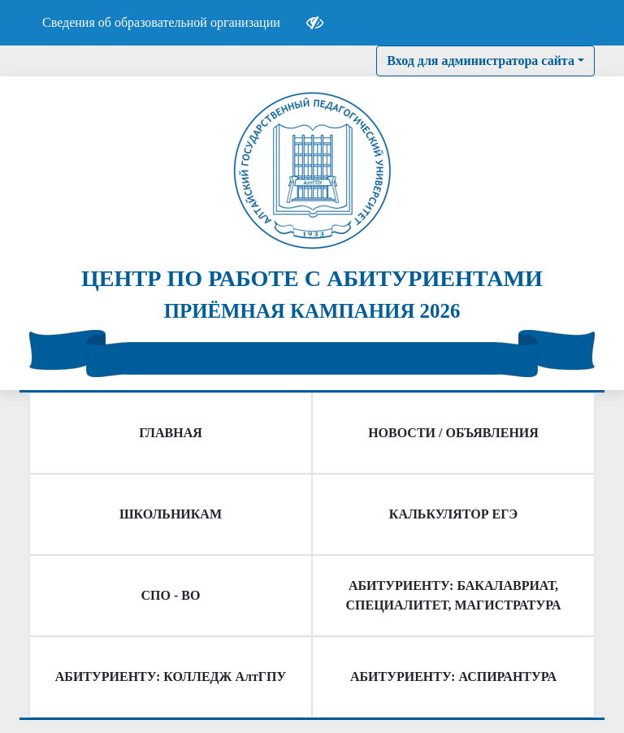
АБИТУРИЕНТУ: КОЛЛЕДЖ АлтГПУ (170, 676)
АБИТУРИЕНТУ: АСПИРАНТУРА (453, 676)
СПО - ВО (171, 595)
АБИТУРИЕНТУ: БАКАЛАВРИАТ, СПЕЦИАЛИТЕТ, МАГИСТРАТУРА (453, 595)
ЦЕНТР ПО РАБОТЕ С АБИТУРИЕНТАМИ (312, 278)
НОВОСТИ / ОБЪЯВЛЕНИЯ (453, 433)
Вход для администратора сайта (480, 60)
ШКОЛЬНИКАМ (170, 514)
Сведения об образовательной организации (161, 22)
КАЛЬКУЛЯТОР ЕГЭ (453, 514)
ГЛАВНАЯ (170, 433)
